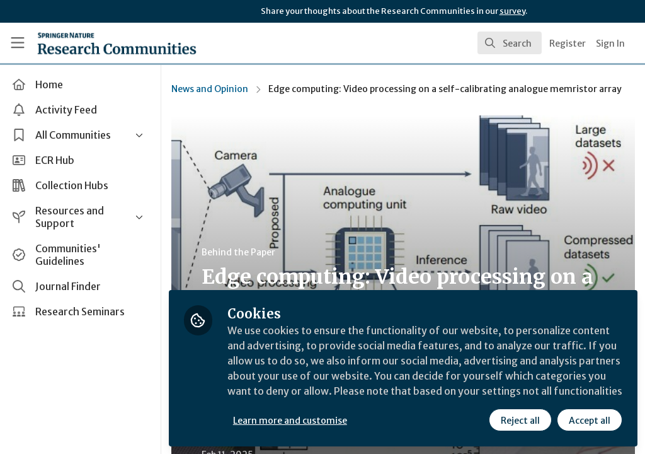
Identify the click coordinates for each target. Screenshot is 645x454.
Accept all (589, 420)
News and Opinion (209, 89)
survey (512, 11)
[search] (509, 43)
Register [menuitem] (567, 43)
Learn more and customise (290, 420)
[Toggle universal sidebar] (17, 43)
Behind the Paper (238, 252)
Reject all (520, 420)
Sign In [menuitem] (610, 43)
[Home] (94, 43)
